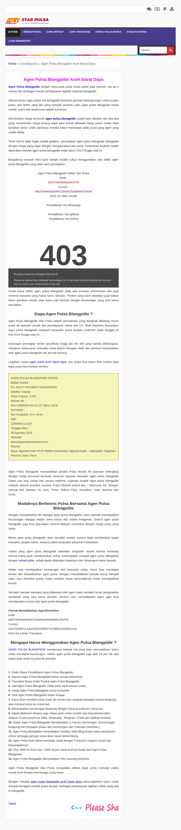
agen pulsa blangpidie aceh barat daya (56, 781)
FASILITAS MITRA (137, 32)
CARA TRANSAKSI (79, 32)
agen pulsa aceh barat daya (48, 361)
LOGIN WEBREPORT (19, 41)
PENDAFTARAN (32, 32)
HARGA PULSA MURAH (108, 32)
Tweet (12, 803)
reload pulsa (26, 560)
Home (13, 32)
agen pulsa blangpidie (61, 118)
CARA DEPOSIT (55, 32)
